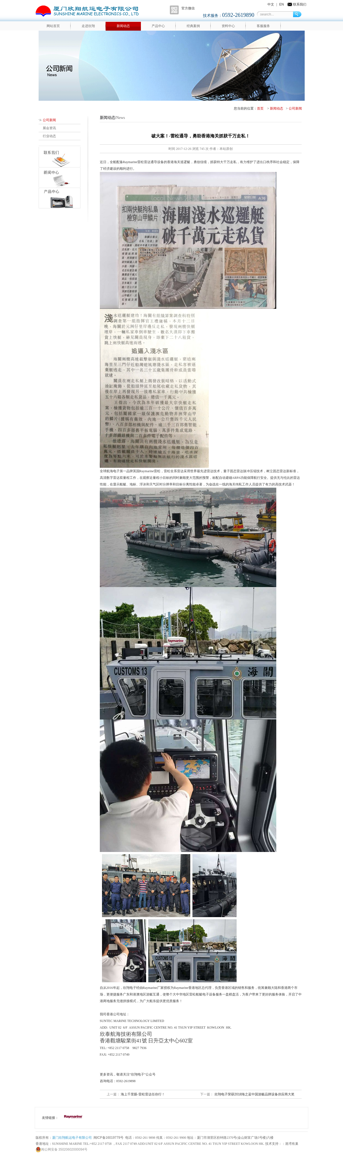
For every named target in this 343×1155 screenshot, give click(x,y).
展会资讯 (49, 128)
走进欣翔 (88, 26)
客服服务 (263, 26)
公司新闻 (295, 108)
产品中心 (158, 26)
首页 (260, 108)
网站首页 (53, 26)
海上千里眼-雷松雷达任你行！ (142, 1094)
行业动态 (49, 136)
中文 (270, 4)
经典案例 (193, 26)
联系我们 (299, 4)
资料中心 (228, 26)
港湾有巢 (291, 1144)
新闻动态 (123, 26)
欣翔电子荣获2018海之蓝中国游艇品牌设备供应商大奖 (253, 1094)
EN (281, 4)
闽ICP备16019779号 (108, 1138)
